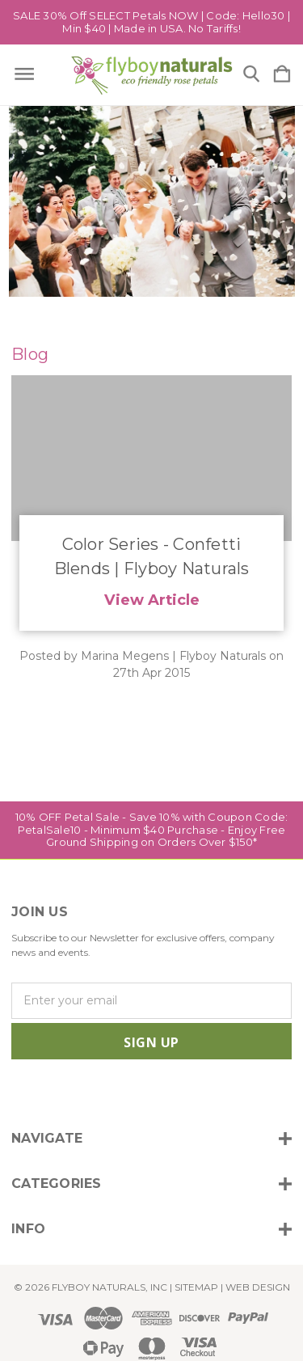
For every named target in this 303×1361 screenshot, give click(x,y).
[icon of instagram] (21, 1092)
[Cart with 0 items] (282, 75)
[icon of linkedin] (104, 1092)
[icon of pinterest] (131, 1092)
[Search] (251, 75)
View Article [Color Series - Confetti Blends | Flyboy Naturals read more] (152, 599)
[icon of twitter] (76, 1092)
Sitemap (196, 1287)
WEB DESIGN (257, 1287)
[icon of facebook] (49, 1092)
